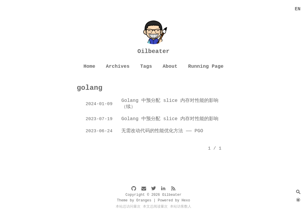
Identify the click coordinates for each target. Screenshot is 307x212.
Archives (118, 66)
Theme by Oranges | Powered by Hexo (153, 200)
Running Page (205, 66)
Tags (146, 66)
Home (89, 66)
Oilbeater (154, 51)
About (170, 66)
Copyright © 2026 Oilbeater (153, 195)
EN (298, 9)
